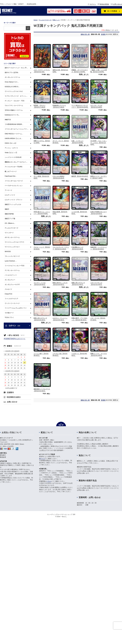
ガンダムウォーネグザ (12, 284)
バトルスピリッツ (11, 275)
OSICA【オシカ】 (11, 143)
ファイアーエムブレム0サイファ (16, 308)
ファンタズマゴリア (11, 299)
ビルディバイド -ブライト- (14, 200)
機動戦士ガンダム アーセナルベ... (16, 162)
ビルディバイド (10, 195)
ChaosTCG (8, 294)
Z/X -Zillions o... (10, 223)
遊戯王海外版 (9, 214)
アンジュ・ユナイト (11, 148)
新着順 (103, 34)
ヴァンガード (9, 233)
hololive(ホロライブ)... (12, 115)
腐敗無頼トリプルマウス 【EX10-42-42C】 (42, 390)
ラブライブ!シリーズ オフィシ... (16, 96)
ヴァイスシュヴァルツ (12, 247)
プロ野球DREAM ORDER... (14, 124)
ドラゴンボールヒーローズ (14, 181)
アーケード (8, 190)
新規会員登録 (104, 4)
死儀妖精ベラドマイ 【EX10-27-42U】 (59, 106)
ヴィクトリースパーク (12, 303)
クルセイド (8, 289)
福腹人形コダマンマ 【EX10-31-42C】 (78, 283)
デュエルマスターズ (11, 228)
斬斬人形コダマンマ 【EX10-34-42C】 (40, 319)
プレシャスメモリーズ (12, 256)
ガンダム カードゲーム (12, 77)
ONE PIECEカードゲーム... (14, 134)
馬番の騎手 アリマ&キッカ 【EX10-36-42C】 (79, 319)
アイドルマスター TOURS (13, 167)
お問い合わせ (117, 4)
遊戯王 (7, 209)
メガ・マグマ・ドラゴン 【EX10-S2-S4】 (42, 71)
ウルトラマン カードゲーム (14, 105)
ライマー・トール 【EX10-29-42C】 (40, 283)
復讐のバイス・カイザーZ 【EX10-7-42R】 (98, 177)
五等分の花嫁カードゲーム (14, 110)
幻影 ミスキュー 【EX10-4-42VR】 (77, 141)
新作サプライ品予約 (11, 72)
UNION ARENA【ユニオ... (13, 138)
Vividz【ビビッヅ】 (11, 152)
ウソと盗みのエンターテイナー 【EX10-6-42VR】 (80, 106)
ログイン (93, 4)
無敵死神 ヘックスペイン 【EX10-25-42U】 (98, 248)
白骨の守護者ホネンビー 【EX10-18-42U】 (98, 212)
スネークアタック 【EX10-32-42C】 (96, 283)
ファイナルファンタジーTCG (14, 266)
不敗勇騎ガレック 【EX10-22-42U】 (77, 248)
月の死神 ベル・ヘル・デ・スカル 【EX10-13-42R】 (98, 142)
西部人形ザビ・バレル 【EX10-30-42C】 (60, 283)
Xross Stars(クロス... (12, 82)
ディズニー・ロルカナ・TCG (14, 101)
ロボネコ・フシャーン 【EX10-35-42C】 (60, 319)
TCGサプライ (9, 317)
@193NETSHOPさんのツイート (14, 339)
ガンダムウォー (10, 280)
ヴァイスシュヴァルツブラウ (14, 242)
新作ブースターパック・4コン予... (16, 68)
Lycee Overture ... (11, 261)
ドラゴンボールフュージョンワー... (16, 129)
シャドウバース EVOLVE (13, 157)
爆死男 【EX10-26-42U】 (79, 176)
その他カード (9, 313)
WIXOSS (8, 251)
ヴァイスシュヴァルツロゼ (14, 91)
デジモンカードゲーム (12, 270)
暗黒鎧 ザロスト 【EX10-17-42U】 (40, 106)
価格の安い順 (85, 34)
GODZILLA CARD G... (12, 87)
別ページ (42, 458)
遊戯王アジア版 (10, 218)
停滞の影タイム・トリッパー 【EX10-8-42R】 (42, 212)
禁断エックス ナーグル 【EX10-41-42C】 (98, 354)
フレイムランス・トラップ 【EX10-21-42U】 (61, 248)
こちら (49, 481)
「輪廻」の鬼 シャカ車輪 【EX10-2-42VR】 (98, 71)
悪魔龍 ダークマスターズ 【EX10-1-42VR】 (79, 71)
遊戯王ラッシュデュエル (13, 204)
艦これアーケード (11, 171)
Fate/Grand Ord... (10, 176)
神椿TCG (8, 119)
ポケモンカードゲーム (12, 237)
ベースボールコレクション (14, 185)
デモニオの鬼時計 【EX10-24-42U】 (59, 177)
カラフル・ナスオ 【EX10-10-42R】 (96, 106)
